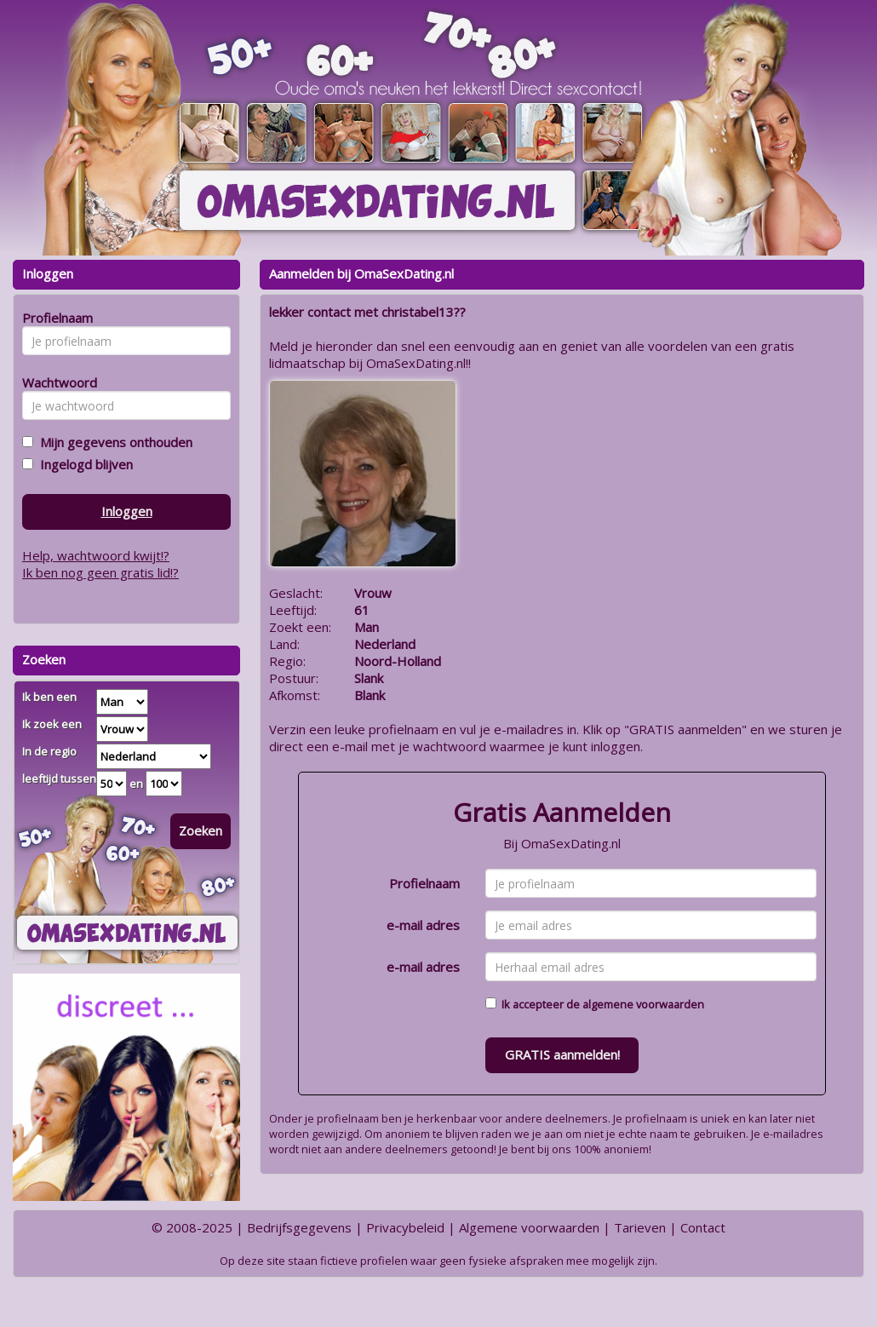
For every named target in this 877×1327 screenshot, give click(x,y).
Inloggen (126, 511)
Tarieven (640, 1227)
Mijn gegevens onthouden (112, 442)
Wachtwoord (55, 382)
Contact (702, 1227)
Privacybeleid (405, 1227)
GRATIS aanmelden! (562, 1054)
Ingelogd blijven (83, 464)
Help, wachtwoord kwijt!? (95, 555)
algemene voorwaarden (643, 1004)
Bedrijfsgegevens (299, 1227)
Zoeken (200, 830)
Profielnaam (424, 883)
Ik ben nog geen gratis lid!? (100, 572)
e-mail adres (423, 924)
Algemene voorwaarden (529, 1227)
